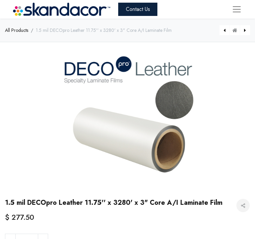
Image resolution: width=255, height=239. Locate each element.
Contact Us (138, 9)
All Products (16, 30)
